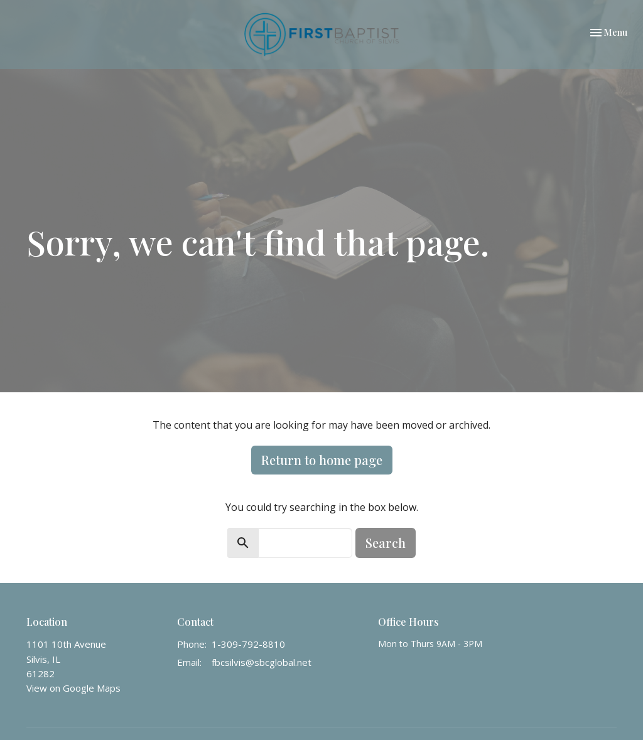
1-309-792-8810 (248, 644)
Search (385, 542)
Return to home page (321, 459)
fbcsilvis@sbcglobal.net (261, 662)
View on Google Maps (73, 688)
